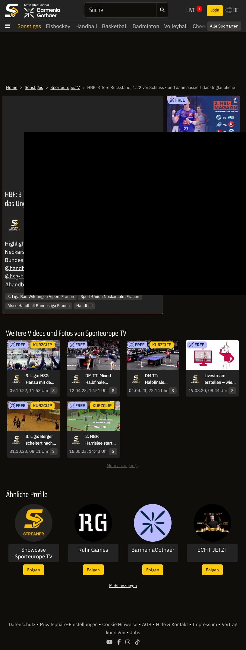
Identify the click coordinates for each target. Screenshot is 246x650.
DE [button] (232, 10)
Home (11, 87)
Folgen (33, 570)
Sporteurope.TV (65, 87)
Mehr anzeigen (123, 585)
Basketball (115, 26)
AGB (147, 625)
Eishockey (58, 26)
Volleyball (176, 26)
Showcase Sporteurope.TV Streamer (33, 553)
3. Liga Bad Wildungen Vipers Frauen (41, 296)
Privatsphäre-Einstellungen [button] (69, 625)
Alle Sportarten (224, 26)
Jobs (135, 633)
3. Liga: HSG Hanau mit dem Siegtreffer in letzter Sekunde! (41, 379)
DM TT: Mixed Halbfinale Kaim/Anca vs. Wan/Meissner (98, 379)
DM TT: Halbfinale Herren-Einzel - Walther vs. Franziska (159, 379)
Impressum (205, 625)
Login (215, 10)
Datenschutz (22, 625)
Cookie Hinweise (120, 625)
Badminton (145, 26)
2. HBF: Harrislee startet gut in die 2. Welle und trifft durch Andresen (100, 440)
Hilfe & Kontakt (172, 625)
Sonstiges (29, 26)
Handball (86, 26)
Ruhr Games (93, 550)
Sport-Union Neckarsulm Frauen (109, 296)
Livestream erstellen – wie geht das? (218, 379)
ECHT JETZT (212, 550)
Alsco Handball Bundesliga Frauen (39, 305)
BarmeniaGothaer (152, 550)
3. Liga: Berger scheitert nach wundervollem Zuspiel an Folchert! (39, 440)
